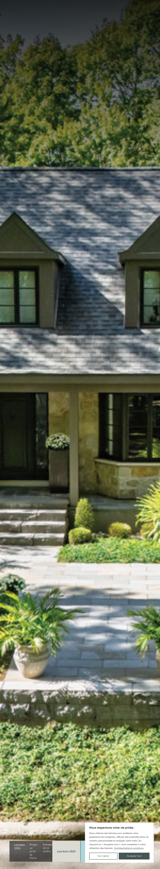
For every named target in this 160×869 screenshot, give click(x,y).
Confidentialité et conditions (129, 848)
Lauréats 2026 (19, 846)
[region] (119, 843)
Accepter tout (134, 856)
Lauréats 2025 (66, 851)
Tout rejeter (103, 856)
